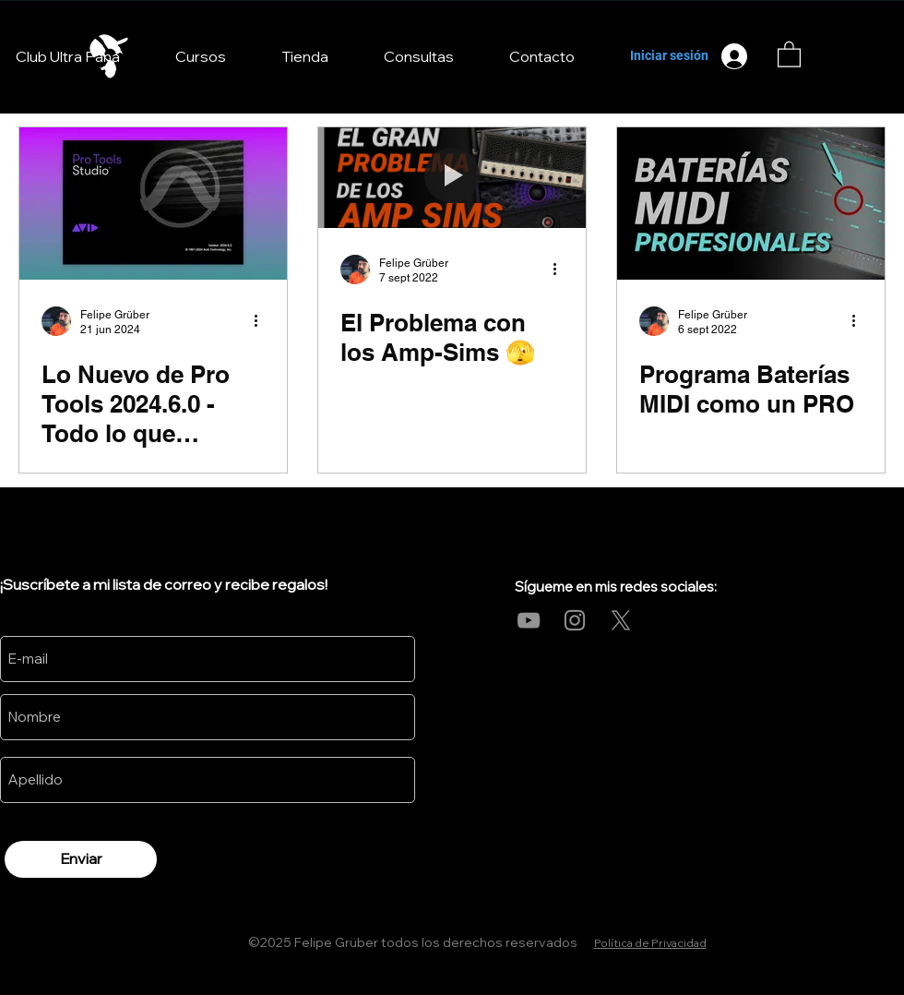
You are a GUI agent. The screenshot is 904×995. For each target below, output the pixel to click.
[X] (621, 620)
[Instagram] (575, 620)
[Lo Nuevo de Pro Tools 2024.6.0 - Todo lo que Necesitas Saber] (153, 203)
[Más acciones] (262, 321)
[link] (789, 53)
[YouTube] (528, 620)
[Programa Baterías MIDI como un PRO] (751, 203)
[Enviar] (81, 859)
